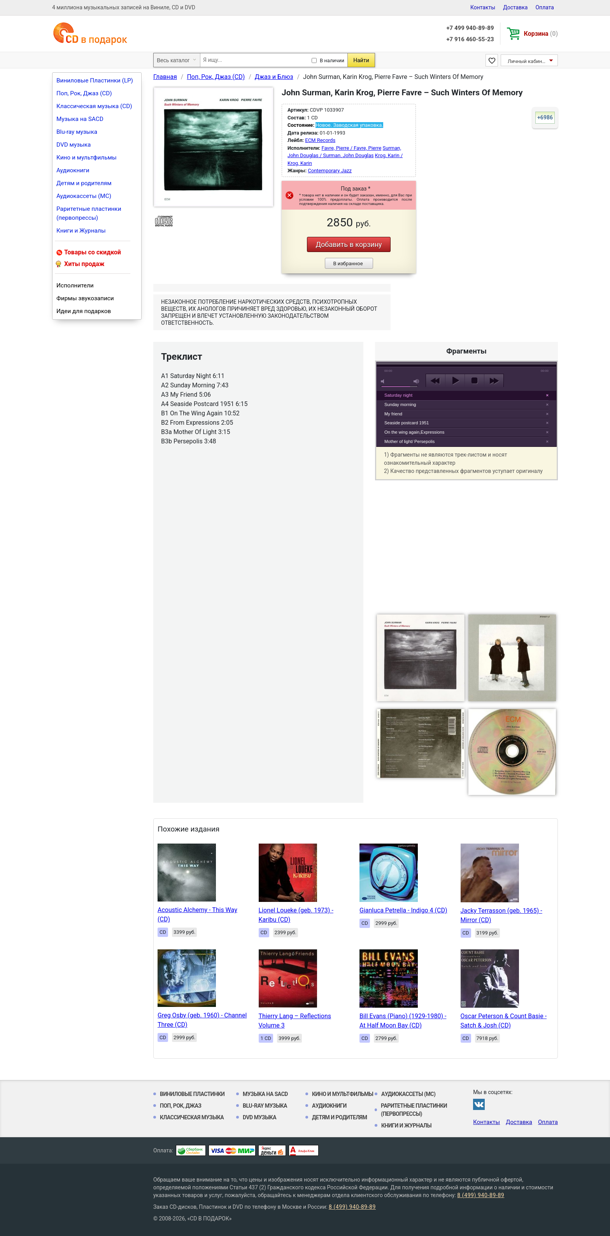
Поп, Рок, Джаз (181, 1106)
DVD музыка (73, 144)
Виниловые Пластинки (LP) (94, 80)
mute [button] (384, 381)
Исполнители (75, 285)
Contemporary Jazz (330, 170)
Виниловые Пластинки (192, 1094)
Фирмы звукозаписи (85, 298)
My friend (393, 413)
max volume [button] (417, 381)
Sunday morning (400, 404)
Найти (361, 60)
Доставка (515, 7)
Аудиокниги (72, 170)
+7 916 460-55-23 (470, 39)
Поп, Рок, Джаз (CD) (84, 93)
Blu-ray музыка (76, 131)
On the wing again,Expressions (414, 432)
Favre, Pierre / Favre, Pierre (351, 148)
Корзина (541, 33)
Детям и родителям (84, 183)
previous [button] (435, 380)
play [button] (466, 309)
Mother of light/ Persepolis (409, 441)
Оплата (544, 7)
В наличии (332, 60)
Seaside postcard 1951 (406, 422)
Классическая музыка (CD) (94, 106)
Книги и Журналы (81, 230)
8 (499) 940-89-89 (480, 1195)
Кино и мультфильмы (86, 157)
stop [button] (474, 380)
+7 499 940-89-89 (470, 28)
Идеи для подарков (83, 311)
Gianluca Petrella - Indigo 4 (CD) (403, 910)
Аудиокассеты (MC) (83, 196)
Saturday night (398, 395)
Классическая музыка (192, 1117)
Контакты (482, 7)
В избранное (348, 263)
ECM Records (320, 140)
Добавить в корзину (349, 244)
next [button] (493, 380)
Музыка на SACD (79, 119)
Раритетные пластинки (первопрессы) (88, 213)
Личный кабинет (527, 61)
